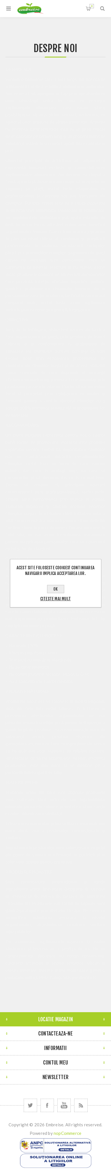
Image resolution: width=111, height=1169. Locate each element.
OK (55, 589)
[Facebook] (47, 1105)
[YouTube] (64, 1105)
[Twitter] (30, 1105)
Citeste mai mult (55, 598)
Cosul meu (92, 6)
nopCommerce (67, 1133)
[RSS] (81, 1105)
